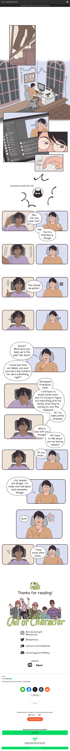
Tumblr (41, 689)
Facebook (28, 689)
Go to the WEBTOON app (35, 748)
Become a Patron (35, 719)
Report (35, 703)
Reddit (47, 689)
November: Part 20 (11, 2)
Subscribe (36, 695)
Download (35, 732)
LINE (22, 689)
